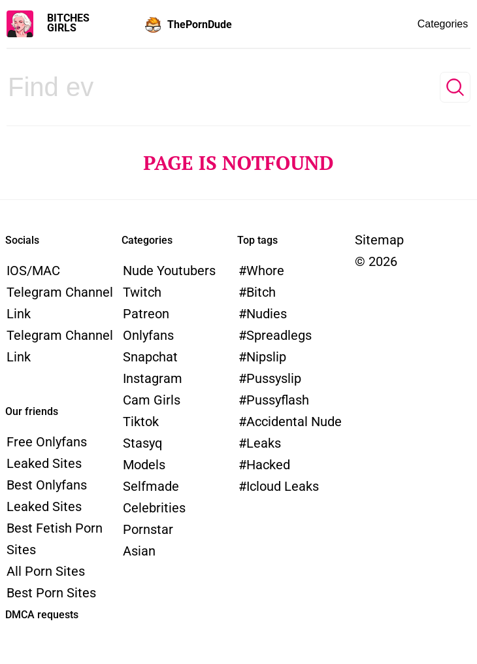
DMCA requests (41, 614)
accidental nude (294, 421)
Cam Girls (151, 400)
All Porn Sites (46, 571)
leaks (263, 443)
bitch (261, 292)
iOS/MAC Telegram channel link (60, 292)
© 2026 (376, 261)
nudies (266, 314)
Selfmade (151, 486)
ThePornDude (199, 24)
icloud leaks (282, 486)
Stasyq (142, 443)
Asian (139, 551)
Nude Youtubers (169, 270)
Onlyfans (148, 335)
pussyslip (273, 378)
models (144, 465)
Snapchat (150, 357)
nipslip (266, 357)
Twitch (142, 292)
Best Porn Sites (51, 593)
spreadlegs (279, 335)
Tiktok (141, 421)
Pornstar (148, 529)
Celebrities (154, 508)
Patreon (146, 314)
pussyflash (277, 400)
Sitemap (379, 240)
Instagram (152, 378)
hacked (268, 465)
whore (265, 270)
